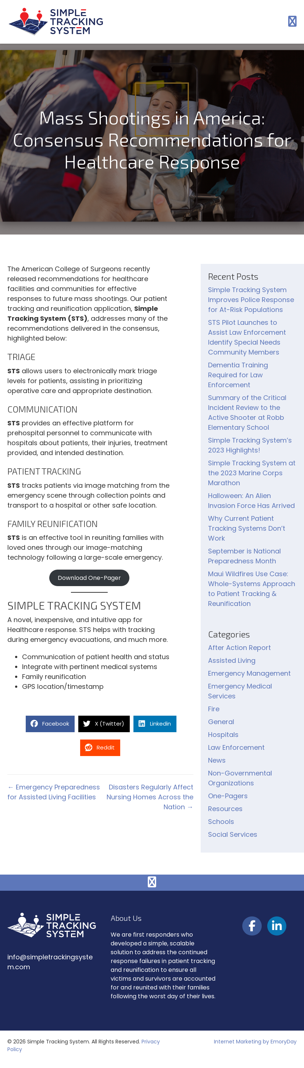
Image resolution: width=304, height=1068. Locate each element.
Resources (225, 808)
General (221, 721)
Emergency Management (249, 673)
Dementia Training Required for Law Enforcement (238, 374)
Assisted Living (231, 660)
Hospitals (223, 734)
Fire (213, 708)
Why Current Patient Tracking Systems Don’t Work (246, 528)
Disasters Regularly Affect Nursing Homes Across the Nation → (150, 796)
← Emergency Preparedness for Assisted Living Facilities (53, 792)
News (217, 760)
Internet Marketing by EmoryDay (255, 1041)
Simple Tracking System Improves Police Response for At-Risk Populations (251, 299)
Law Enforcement (236, 747)
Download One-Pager (89, 578)
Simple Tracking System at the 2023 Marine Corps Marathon (252, 472)
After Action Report (239, 647)
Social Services (232, 834)
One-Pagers (228, 795)
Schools (221, 821)
